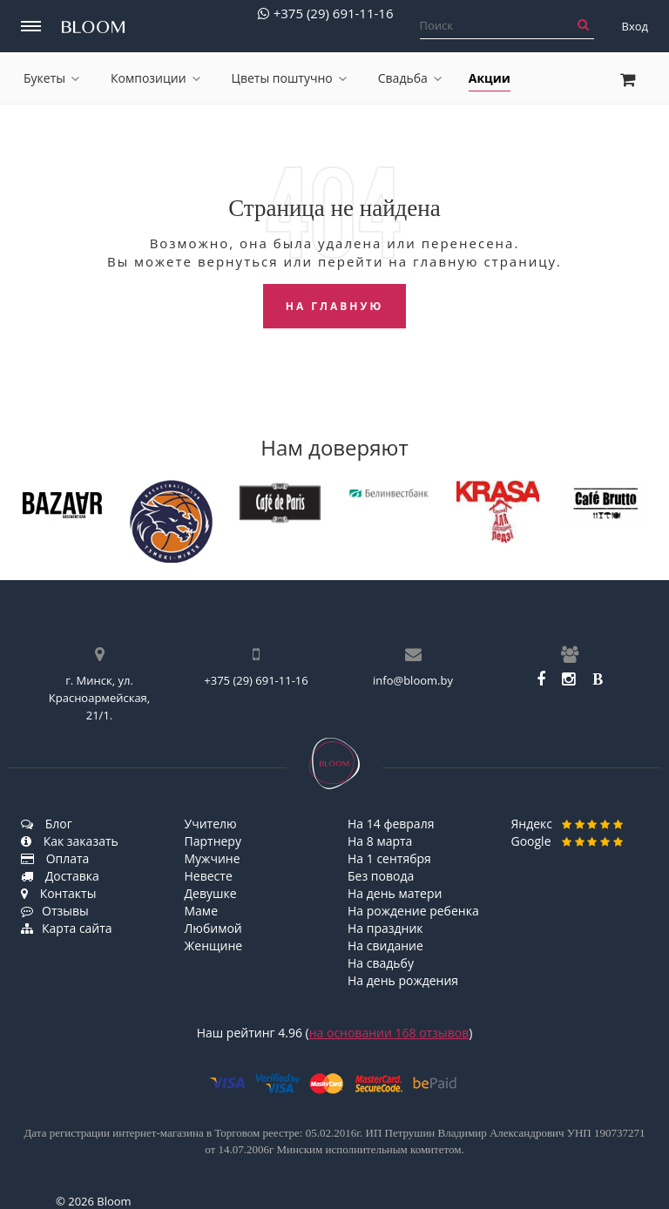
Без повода (381, 876)
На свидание (385, 945)
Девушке (211, 893)
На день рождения (403, 980)
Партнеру (213, 841)
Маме (202, 910)
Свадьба (410, 78)
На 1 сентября (389, 858)
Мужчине (212, 858)
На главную (335, 306)
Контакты (58, 893)
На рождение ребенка (413, 910)
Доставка (60, 876)
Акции (489, 78)
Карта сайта (66, 928)
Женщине (214, 945)
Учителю (211, 823)
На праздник (385, 928)
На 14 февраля (391, 823)
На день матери (395, 893)
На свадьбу (381, 963)
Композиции (155, 78)
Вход (635, 26)
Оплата (55, 858)
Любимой (213, 928)
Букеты (51, 78)
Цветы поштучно (289, 78)
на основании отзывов (389, 1032)
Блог (46, 823)
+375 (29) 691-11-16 (326, 13)
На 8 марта (380, 841)
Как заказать (69, 841)
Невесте (209, 876)
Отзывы (55, 910)
